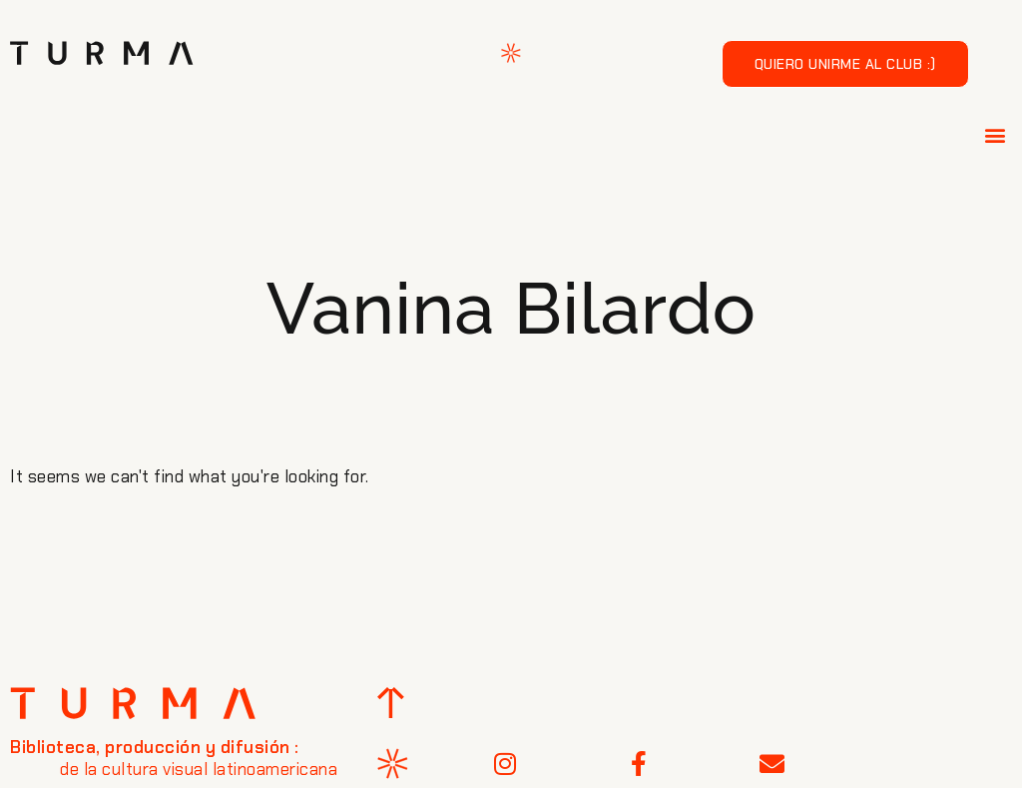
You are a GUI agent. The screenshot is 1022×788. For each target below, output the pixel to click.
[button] (996, 134)
